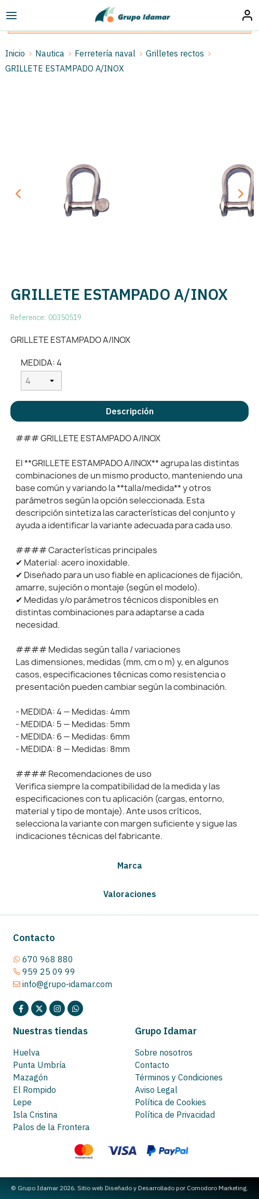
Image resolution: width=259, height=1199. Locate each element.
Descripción (130, 411)
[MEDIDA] (41, 381)
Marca (129, 865)
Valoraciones (129, 894)
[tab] (129, 411)
